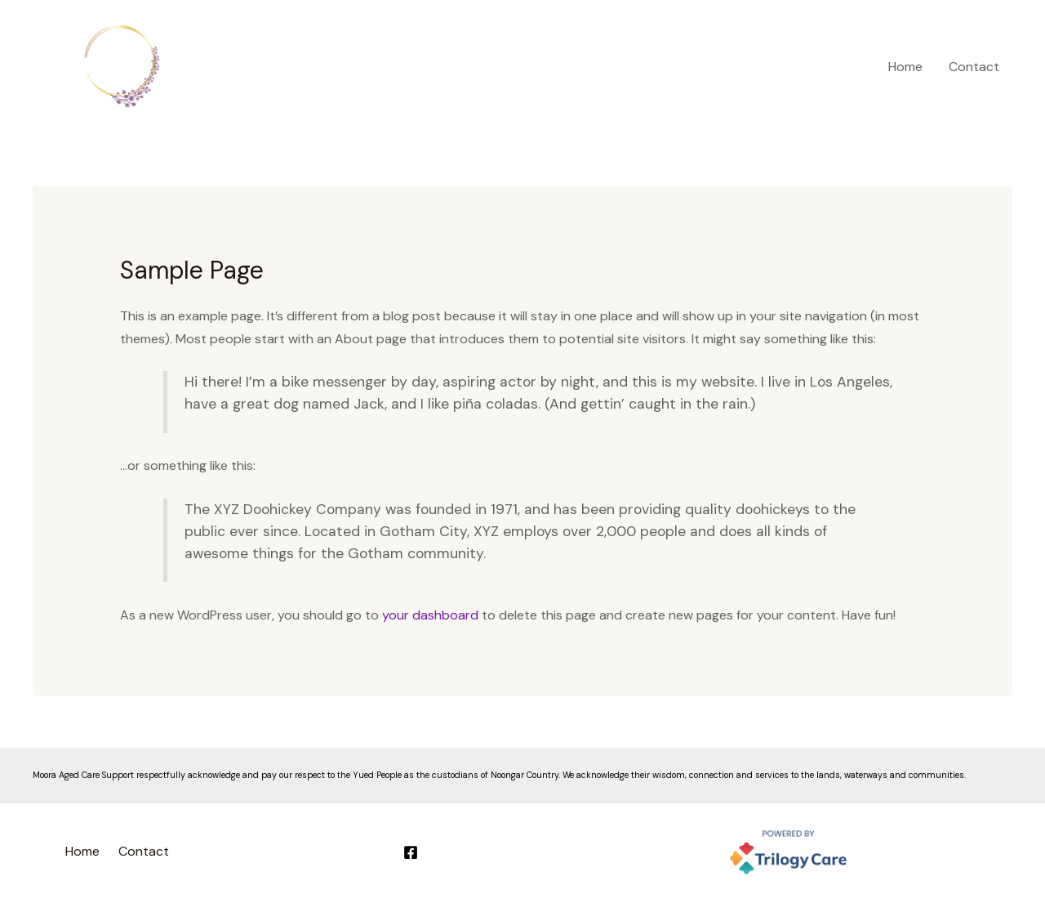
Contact (974, 66)
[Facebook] (410, 852)
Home (905, 66)
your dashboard (430, 615)
